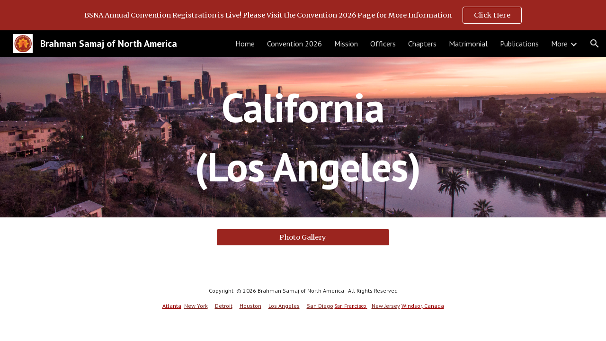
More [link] (559, 43)
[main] (302, 137)
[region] (303, 15)
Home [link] (245, 43)
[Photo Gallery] (303, 237)
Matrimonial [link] (468, 43)
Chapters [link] (422, 43)
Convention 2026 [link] (294, 43)
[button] (594, 43)
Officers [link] (383, 43)
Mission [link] (346, 43)
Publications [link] (519, 43)
